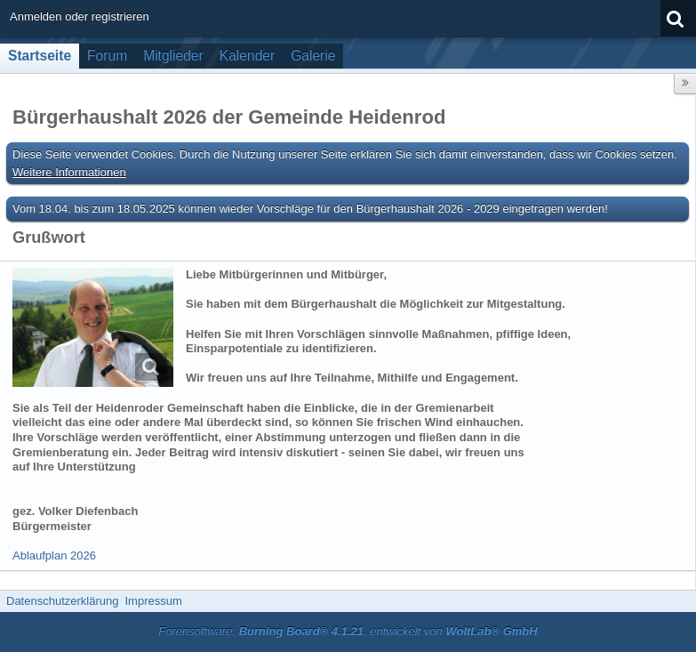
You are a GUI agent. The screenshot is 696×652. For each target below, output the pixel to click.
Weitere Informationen (69, 172)
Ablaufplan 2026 (54, 555)
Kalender (247, 55)
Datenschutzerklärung (62, 601)
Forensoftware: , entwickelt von (347, 631)
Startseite (39, 55)
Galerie (313, 55)
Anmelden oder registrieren (79, 16)
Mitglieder (173, 55)
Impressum (152, 601)
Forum (107, 55)
